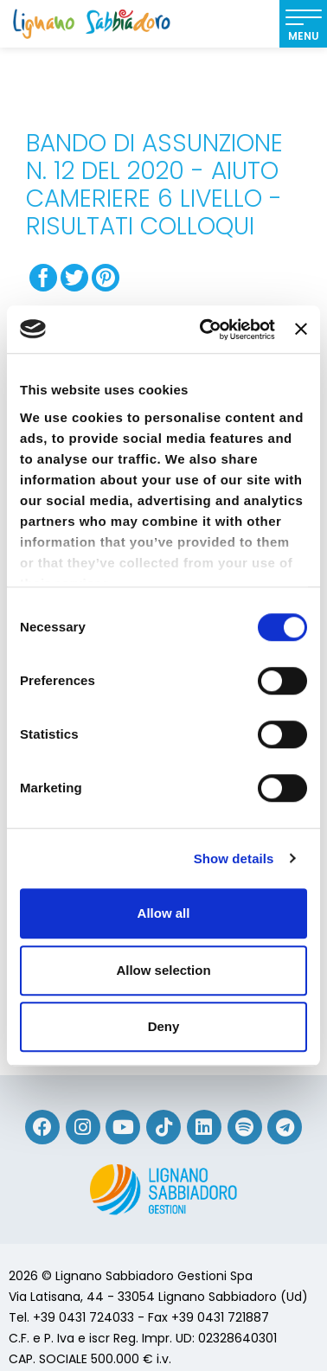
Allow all (164, 913)
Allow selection (163, 970)
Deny (164, 1026)
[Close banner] (301, 330)
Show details (234, 858)
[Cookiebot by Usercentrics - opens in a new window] (206, 329)
